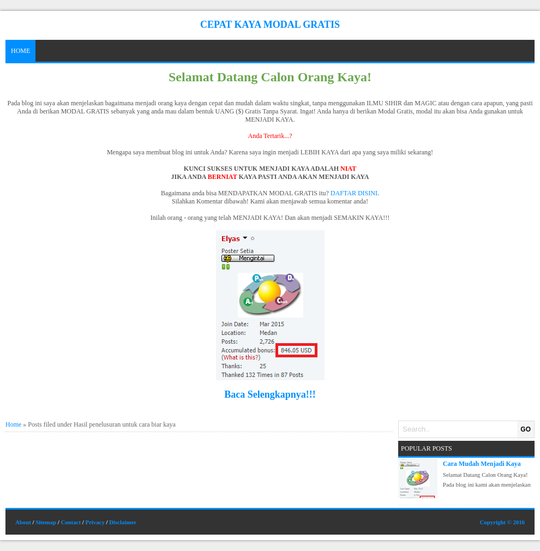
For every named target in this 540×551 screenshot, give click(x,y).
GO (525, 429)
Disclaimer (122, 522)
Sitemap (45, 522)
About (23, 522)
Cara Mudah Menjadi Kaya (482, 464)
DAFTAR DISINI (354, 193)
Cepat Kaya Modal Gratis (270, 24)
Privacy (94, 522)
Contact (71, 522)
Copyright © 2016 (502, 522)
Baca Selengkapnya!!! (270, 394)
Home (20, 51)
